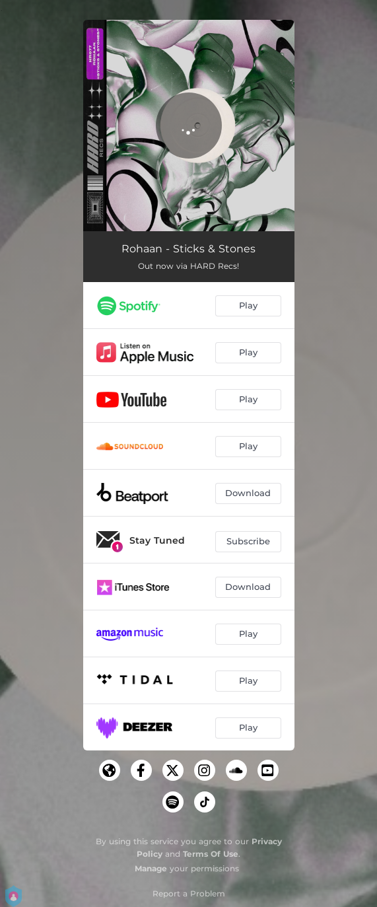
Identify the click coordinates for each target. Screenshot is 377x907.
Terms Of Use (210, 854)
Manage (151, 868)
